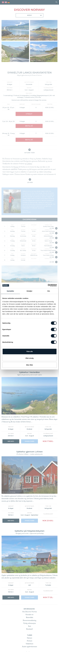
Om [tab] (48, 291)
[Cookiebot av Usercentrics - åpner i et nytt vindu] (48, 285)
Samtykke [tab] (10, 291)
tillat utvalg (29, 358)
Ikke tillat (29, 365)
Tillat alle (29, 351)
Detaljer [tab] (29, 291)
